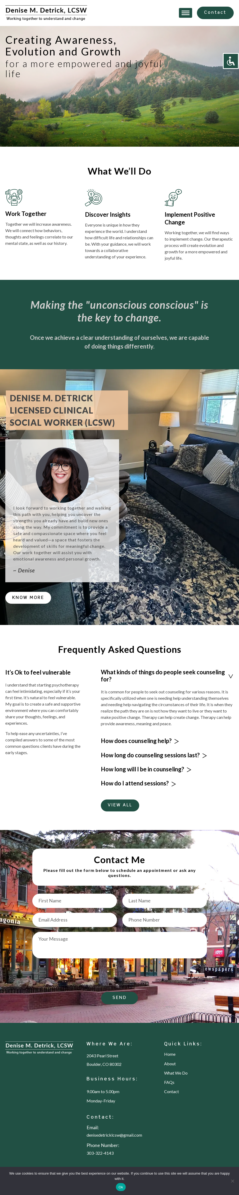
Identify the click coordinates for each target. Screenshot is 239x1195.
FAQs (169, 1082)
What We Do (176, 1072)
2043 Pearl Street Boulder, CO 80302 (104, 1060)
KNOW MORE (28, 598)
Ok (121, 1187)
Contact (215, 13)
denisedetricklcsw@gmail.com (114, 1135)
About (170, 1063)
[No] (232, 1181)
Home (169, 1054)
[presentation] (72, 976)
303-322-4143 (100, 1153)
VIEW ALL (120, 805)
